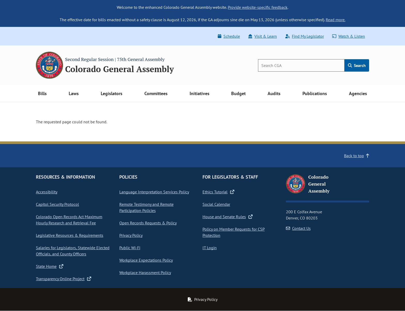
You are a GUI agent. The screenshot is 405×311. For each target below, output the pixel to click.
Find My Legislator (304, 36)
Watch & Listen (348, 36)
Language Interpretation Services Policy (154, 191)
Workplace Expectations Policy (146, 260)
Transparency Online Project (63, 278)
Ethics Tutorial (218, 191)
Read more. (335, 19)
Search (357, 65)
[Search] (301, 65)
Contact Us (298, 228)
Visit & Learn (262, 36)
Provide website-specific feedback (257, 7)
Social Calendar (216, 204)
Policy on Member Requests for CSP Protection (233, 232)
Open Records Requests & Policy (148, 222)
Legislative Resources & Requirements (69, 235)
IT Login (209, 247)
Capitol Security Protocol (57, 204)
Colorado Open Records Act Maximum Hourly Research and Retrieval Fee (69, 219)
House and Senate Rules (227, 216)
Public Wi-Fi (129, 247)
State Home (49, 266)
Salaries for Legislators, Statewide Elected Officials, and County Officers (73, 250)
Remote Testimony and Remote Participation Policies (146, 207)
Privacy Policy (131, 235)
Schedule (229, 36)
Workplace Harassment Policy (145, 272)
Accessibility (46, 191)
